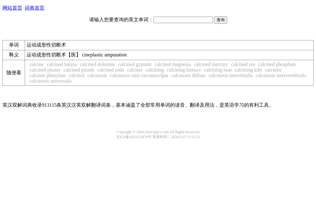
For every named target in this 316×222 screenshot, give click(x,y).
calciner (135, 69)
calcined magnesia (173, 64)
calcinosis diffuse (188, 75)
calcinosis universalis (51, 81)
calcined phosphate (277, 64)
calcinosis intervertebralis (281, 75)
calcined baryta (62, 64)
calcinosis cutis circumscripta (139, 75)
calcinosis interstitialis (231, 75)
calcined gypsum (135, 64)
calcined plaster (45, 69)
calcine (37, 64)
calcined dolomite (97, 64)
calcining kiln (248, 69)
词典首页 (34, 7)
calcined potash (79, 69)
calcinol (77, 75)
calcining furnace (184, 69)
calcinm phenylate (48, 75)
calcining (155, 69)
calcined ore (243, 64)
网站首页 (12, 7)
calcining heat (218, 69)
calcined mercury (211, 64)
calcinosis (97, 75)
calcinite (273, 69)
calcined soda (110, 69)
